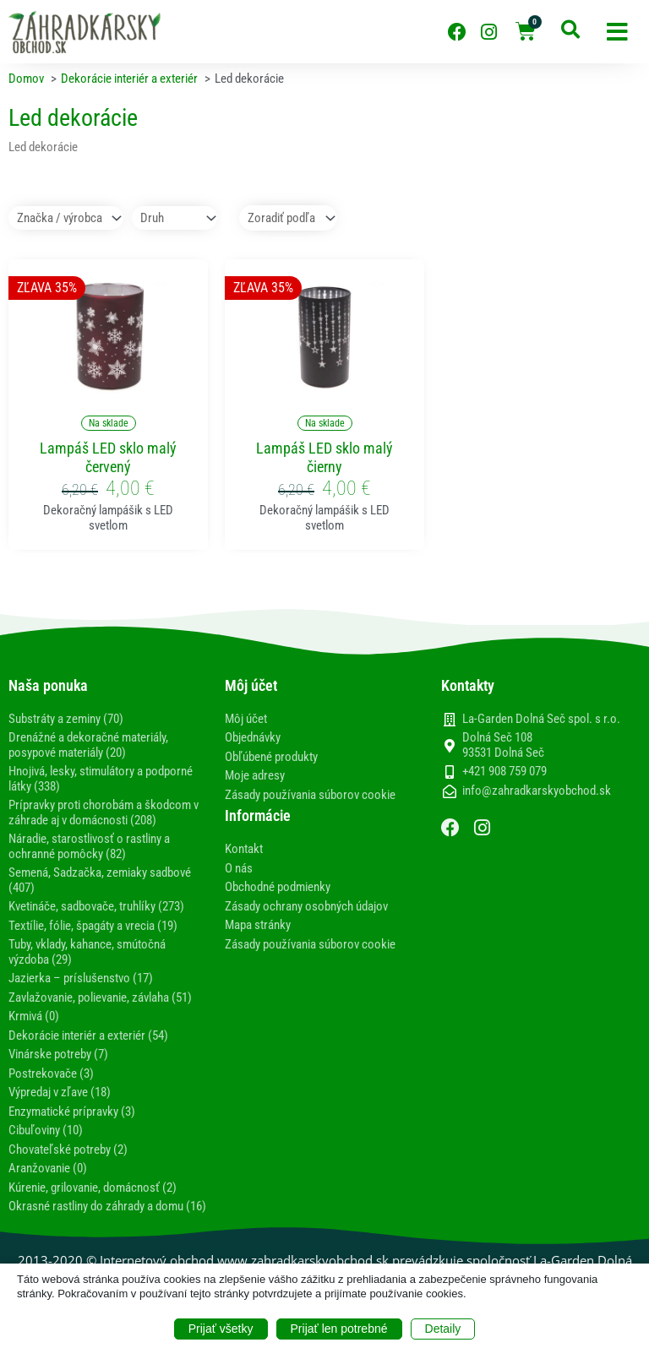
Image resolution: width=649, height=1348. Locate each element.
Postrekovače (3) (51, 1073)
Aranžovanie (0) (47, 1168)
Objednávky (253, 737)
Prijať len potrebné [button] (339, 1328)
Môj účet (246, 718)
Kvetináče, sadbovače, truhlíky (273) (96, 906)
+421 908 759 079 (504, 771)
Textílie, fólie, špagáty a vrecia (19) (92, 925)
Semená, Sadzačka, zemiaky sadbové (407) (99, 880)
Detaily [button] (443, 1328)
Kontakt (244, 848)
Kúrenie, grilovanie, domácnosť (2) (92, 1187)
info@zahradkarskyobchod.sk (536, 791)
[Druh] (174, 218)
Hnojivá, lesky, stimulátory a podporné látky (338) (100, 779)
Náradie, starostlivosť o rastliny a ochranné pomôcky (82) (89, 846)
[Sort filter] (288, 218)
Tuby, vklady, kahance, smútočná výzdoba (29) (87, 952)
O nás (239, 868)
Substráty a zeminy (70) (65, 718)
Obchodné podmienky (277, 886)
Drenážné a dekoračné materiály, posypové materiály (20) (88, 745)
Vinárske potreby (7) (58, 1054)
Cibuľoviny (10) (45, 1130)
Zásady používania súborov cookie (310, 794)
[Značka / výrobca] (65, 218)
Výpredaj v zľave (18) (59, 1092)
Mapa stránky (258, 924)
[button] (617, 31)
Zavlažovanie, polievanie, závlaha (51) (100, 997)
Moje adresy (255, 775)
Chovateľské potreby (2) (68, 1149)
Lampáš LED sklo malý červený (108, 457)
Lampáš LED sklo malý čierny (324, 457)
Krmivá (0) (33, 1016)
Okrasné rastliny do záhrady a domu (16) (107, 1206)
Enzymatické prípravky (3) (71, 1111)
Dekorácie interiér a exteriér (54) (88, 1035)
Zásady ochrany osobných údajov (306, 906)
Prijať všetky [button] (221, 1328)
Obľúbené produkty (271, 756)
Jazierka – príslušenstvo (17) (80, 978)
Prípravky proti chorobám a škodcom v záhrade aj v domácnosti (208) (103, 812)
